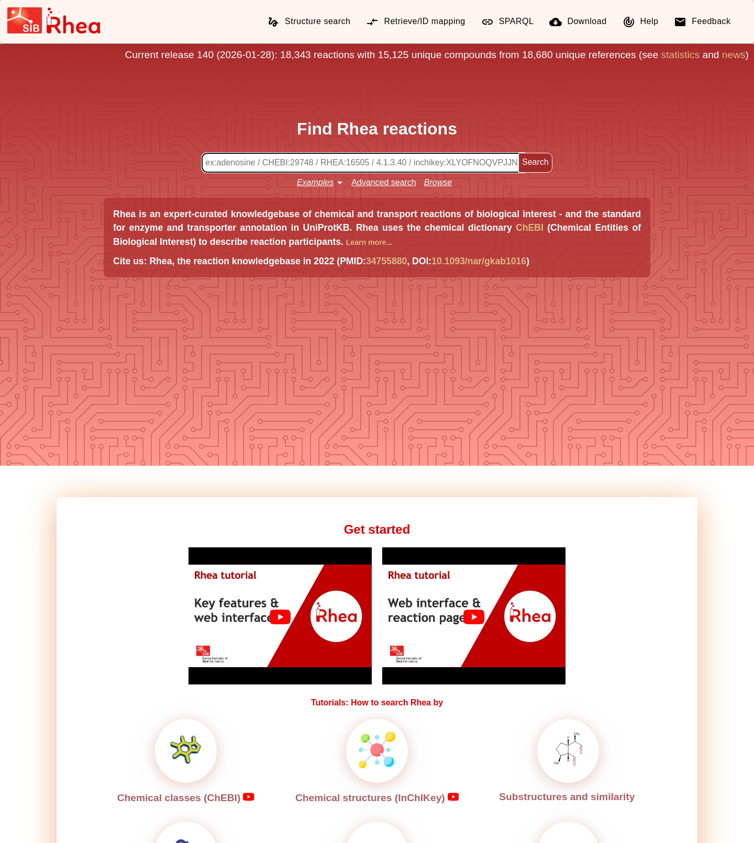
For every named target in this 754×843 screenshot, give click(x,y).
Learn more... (369, 242)
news (734, 54)
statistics (680, 54)
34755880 (386, 261)
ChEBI (530, 227)
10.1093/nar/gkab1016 (478, 261)
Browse (438, 182)
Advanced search (383, 182)
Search (535, 162)
